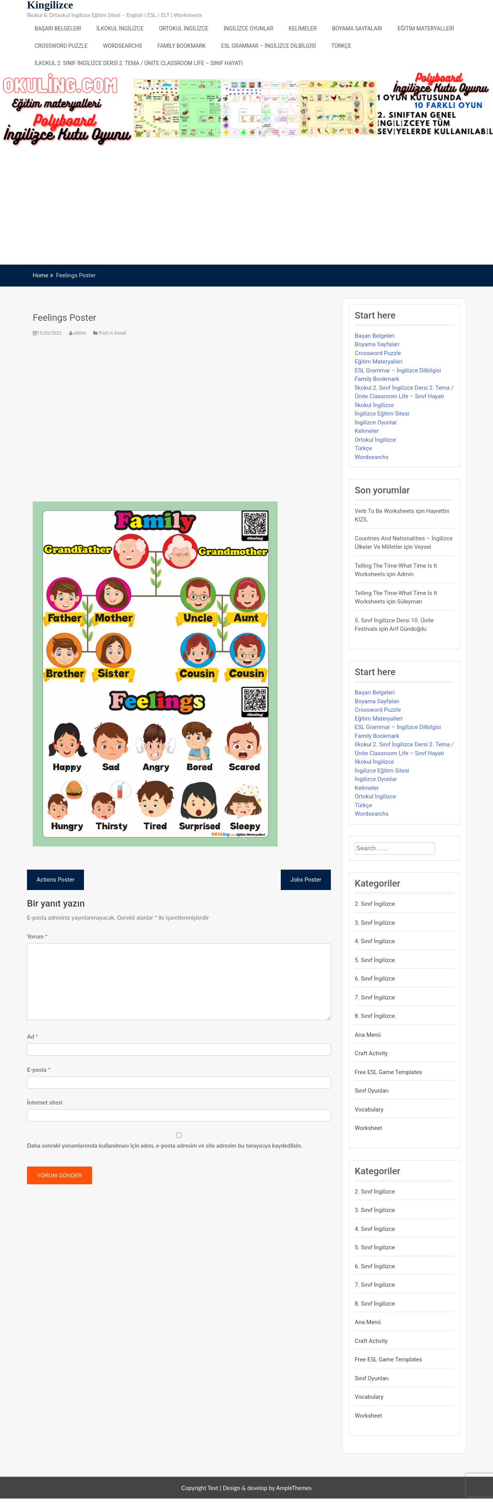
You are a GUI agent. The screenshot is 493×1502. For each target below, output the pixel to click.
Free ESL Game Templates (388, 1072)
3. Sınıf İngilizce (375, 922)
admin (78, 333)
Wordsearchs (122, 46)
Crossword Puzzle (61, 46)
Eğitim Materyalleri (425, 28)
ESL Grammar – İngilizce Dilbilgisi (268, 46)
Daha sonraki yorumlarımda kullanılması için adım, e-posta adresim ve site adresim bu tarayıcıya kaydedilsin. (164, 1145)
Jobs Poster (305, 879)
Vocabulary (369, 1109)
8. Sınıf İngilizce (375, 1016)
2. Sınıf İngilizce (375, 903)
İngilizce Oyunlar (248, 28)
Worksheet (368, 1128)
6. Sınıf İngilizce (375, 978)
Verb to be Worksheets (384, 511)
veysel (422, 546)
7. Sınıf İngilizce (375, 997)
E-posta (38, 1069)
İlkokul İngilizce (119, 28)
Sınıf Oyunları (372, 1090)
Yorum (37, 936)
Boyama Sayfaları (357, 28)
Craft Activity (371, 1053)
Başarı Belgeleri (58, 28)
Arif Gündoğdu (407, 628)
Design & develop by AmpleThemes (267, 1487)
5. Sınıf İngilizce (375, 960)
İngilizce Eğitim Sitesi (382, 413)
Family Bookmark (182, 46)
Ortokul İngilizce (183, 28)
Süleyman (409, 601)
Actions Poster (55, 879)
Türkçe (341, 46)
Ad (32, 1036)
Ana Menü (368, 1034)
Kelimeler (303, 28)
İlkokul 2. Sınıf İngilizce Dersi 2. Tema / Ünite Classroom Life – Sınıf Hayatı (139, 63)
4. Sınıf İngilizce (375, 941)
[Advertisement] (246, 207)
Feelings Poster (64, 317)
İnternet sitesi (44, 1102)
